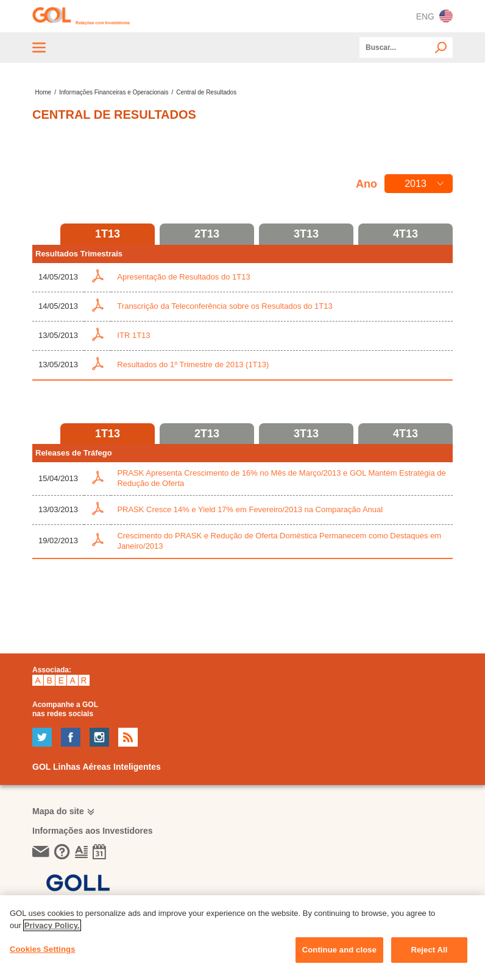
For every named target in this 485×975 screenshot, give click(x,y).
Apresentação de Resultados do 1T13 (183, 276)
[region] (242, 935)
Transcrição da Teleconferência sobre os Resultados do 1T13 (224, 306)
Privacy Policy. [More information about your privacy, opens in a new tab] (52, 925)
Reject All (429, 949)
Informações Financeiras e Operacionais (114, 92)
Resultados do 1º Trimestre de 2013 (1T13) (193, 364)
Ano (366, 184)
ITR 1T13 (133, 335)
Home (43, 92)
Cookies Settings (43, 949)
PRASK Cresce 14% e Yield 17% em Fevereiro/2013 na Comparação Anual (250, 509)
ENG (434, 16)
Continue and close (339, 949)
